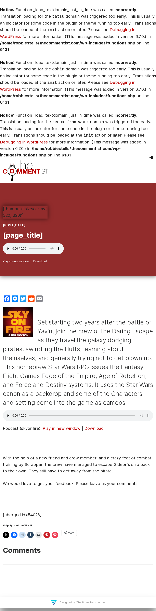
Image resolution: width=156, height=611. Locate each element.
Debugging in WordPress (24, 142)
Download (40, 261)
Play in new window (16, 261)
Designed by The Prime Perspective (82, 602)
